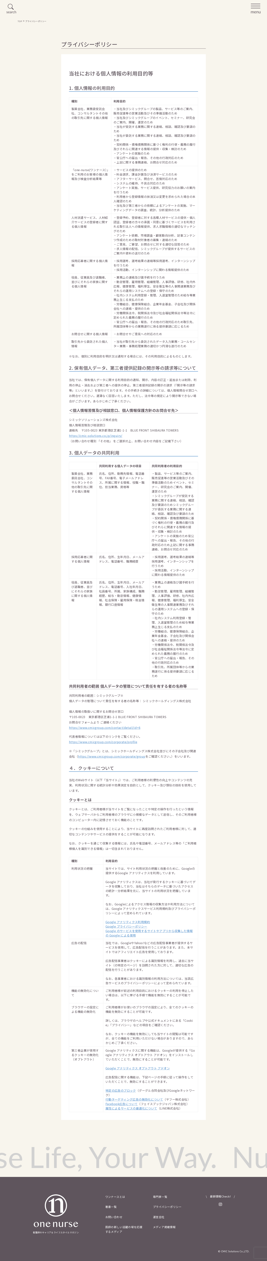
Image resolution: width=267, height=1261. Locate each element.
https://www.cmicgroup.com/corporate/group (111, 756)
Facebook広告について (122, 1104)
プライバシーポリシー (167, 1207)
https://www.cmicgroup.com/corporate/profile (103, 742)
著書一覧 (111, 1207)
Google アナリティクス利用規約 (128, 922)
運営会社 (158, 1217)
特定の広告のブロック (121, 1090)
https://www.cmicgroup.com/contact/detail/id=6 (104, 727)
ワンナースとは (115, 1197)
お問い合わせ (113, 1217)
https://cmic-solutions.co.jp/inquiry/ (95, 435)
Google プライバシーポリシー (126, 926)
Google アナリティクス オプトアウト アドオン (138, 1068)
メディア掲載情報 (164, 1227)
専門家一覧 (160, 1197)
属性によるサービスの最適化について (131, 1108)
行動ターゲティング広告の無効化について (134, 1099)
